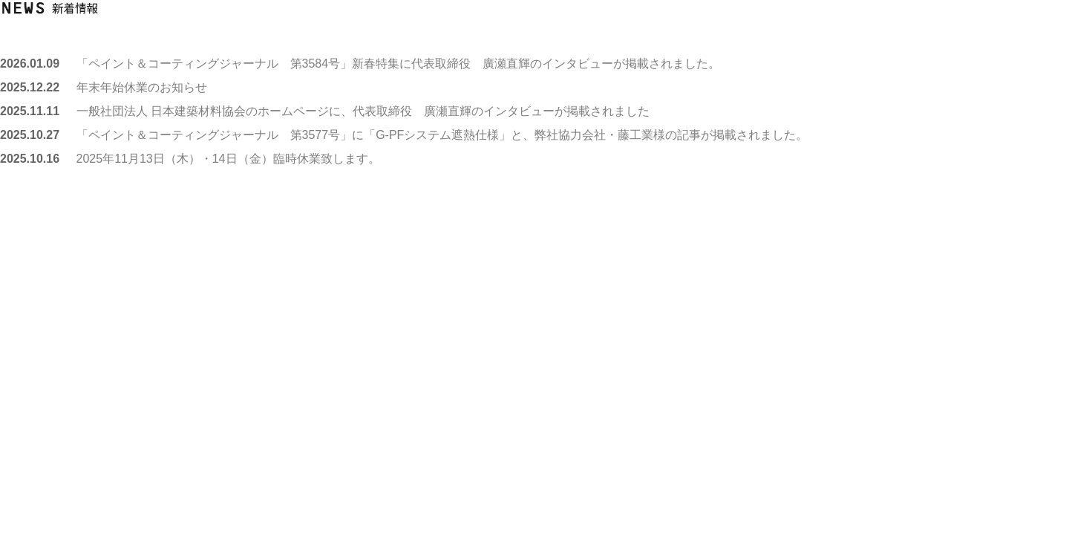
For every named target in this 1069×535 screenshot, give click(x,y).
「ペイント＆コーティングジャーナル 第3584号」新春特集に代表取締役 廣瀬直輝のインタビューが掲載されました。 (398, 63)
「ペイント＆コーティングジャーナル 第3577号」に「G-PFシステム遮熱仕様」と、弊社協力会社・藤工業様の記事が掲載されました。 (442, 135)
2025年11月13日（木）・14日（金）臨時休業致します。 (228, 158)
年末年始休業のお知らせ (141, 87)
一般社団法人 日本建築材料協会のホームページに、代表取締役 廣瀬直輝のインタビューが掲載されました (363, 111)
